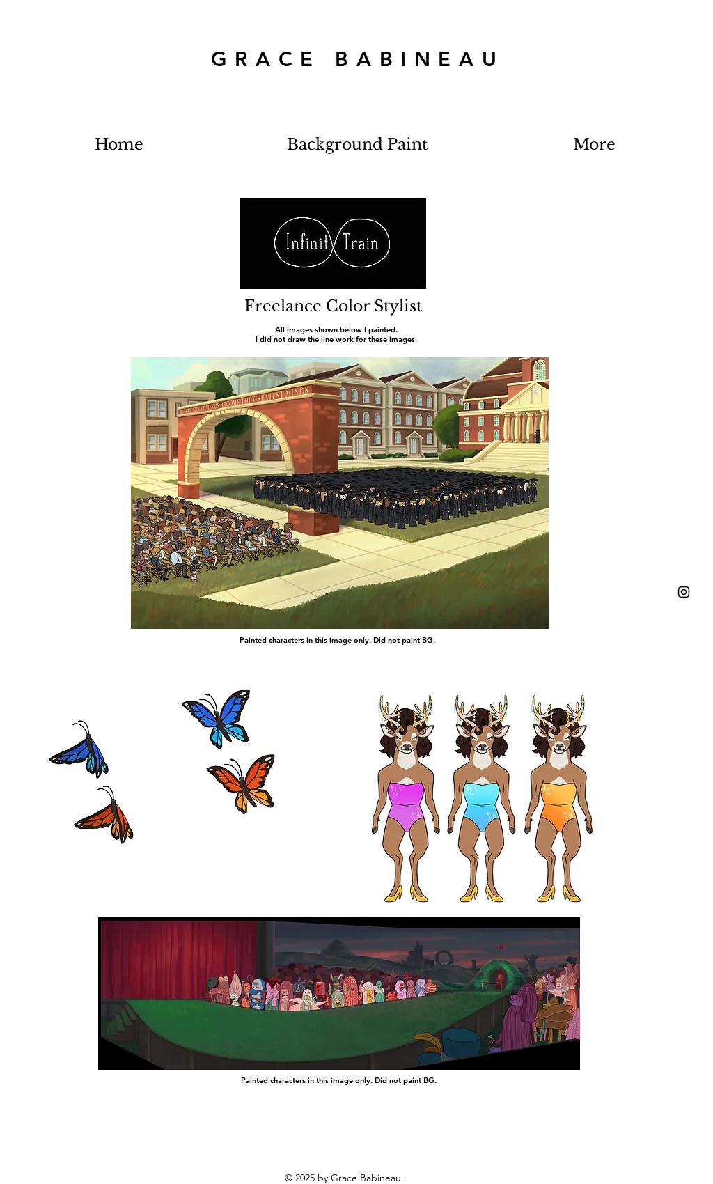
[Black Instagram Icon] (683, 592)
